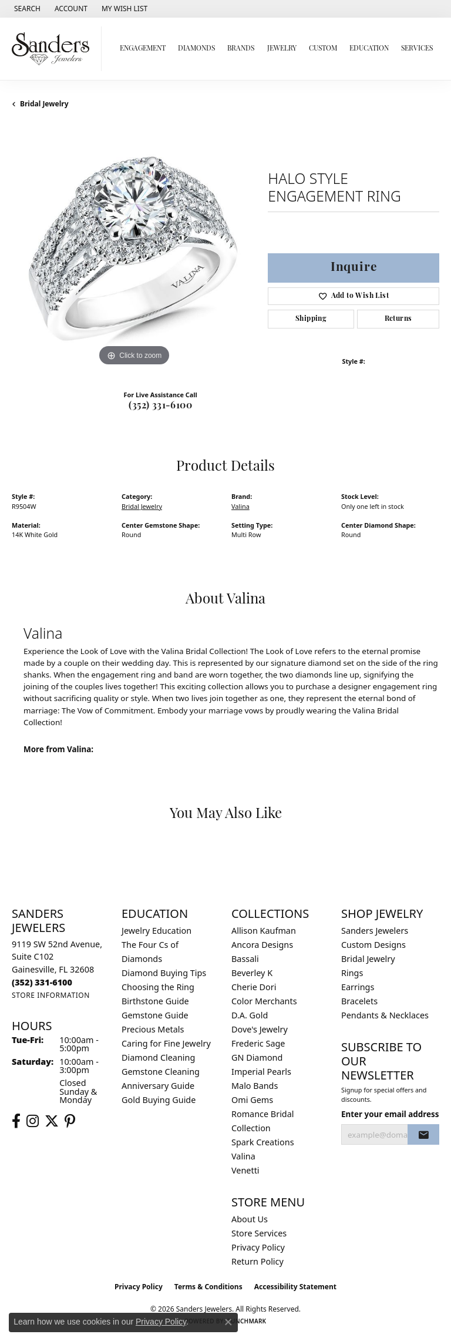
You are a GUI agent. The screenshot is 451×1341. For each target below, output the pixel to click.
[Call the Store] (42, 982)
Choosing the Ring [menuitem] (158, 987)
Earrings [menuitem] (357, 987)
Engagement (143, 48)
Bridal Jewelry (44, 104)
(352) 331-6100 (160, 406)
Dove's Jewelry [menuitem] (259, 1029)
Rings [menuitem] (352, 972)
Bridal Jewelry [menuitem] (368, 958)
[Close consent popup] (228, 1322)
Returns (398, 319)
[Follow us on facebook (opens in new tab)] (16, 1121)
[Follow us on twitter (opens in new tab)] (52, 1121)
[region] (134, 247)
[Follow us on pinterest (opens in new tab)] (70, 1121)
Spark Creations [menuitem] (262, 1142)
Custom (323, 48)
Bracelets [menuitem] (359, 1001)
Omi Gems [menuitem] (252, 1099)
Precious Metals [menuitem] (153, 1029)
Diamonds (196, 48)
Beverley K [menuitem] (251, 972)
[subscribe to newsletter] (423, 1134)
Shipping (311, 319)
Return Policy (257, 1261)
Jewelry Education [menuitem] (156, 930)
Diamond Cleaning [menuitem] (158, 1057)
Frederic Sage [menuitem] (258, 1043)
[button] (26, 9)
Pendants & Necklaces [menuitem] (385, 1015)
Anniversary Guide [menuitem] (158, 1085)
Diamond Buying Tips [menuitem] (164, 972)
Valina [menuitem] (243, 1156)
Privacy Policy (258, 1247)
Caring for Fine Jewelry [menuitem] (166, 1043)
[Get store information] (51, 995)
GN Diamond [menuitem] (256, 1057)
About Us (249, 1219)
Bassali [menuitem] (245, 958)
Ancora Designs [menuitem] (262, 944)
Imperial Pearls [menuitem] (261, 1071)
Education (369, 48)
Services (417, 48)
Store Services (259, 1233)
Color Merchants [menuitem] (264, 1001)
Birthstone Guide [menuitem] (155, 1001)
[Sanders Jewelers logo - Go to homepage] (54, 48)
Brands (240, 48)
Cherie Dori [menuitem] (254, 987)
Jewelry (282, 48)
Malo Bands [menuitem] (254, 1085)
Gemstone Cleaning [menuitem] (161, 1071)
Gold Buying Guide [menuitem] (159, 1099)
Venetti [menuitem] (245, 1170)
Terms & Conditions (208, 1287)
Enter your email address (390, 1114)
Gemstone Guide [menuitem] (155, 1015)
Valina (240, 506)
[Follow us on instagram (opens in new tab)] (32, 1121)
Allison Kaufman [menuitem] (263, 930)
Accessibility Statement (295, 1287)
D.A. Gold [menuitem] (249, 1015)
